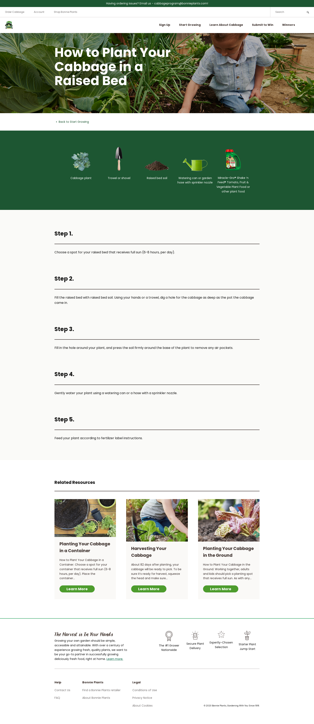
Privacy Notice (142, 698)
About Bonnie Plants (96, 698)
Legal (136, 682)
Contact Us (62, 690)
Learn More (77, 588)
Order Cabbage (14, 12)
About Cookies (142, 706)
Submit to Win (262, 25)
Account (39, 12)
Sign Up (164, 25)
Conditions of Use (144, 690)
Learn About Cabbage (226, 25)
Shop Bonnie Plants (65, 12)
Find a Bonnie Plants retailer (101, 690)
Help (57, 682)
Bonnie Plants (92, 682)
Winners (288, 25)
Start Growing (190, 25)
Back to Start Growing (74, 122)
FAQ (57, 698)
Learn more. (115, 659)
